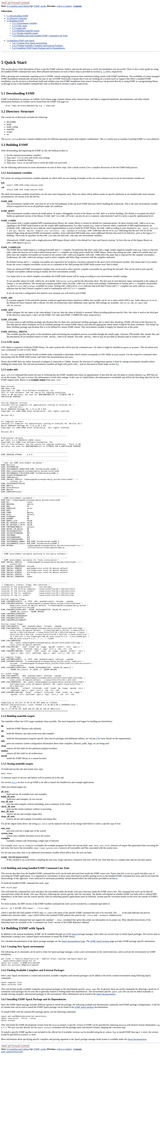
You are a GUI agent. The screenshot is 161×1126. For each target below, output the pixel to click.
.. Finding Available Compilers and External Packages (37, 45)
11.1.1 (14, 850)
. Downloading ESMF (17, 16)
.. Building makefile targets (25, 30)
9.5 (117, 365)
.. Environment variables (24, 23)
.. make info (19, 28)
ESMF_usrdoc (40, 6)
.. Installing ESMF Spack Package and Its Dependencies (38, 48)
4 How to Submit (64, 6)
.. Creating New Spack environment (29, 43)
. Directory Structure (17, 18)
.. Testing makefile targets (25, 33)
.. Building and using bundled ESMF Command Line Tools (40, 35)
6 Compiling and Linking (18, 6)
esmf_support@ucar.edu (12, 1123)
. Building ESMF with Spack (20, 40)
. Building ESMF (15, 21)
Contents (77, 6)
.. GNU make (19, 26)
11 (104, 71)
